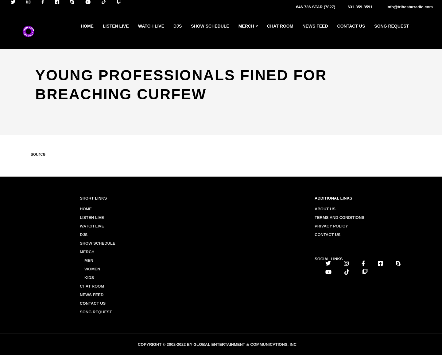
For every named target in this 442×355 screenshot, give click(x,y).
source (38, 154)
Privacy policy (331, 226)
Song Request (391, 26)
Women (92, 269)
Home (87, 26)
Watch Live (151, 26)
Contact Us (351, 26)
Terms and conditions (339, 217)
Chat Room (280, 26)
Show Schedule (210, 26)
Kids (89, 277)
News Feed (315, 26)
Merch (246, 26)
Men (88, 260)
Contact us (327, 234)
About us (325, 209)
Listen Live (116, 26)
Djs (177, 26)
